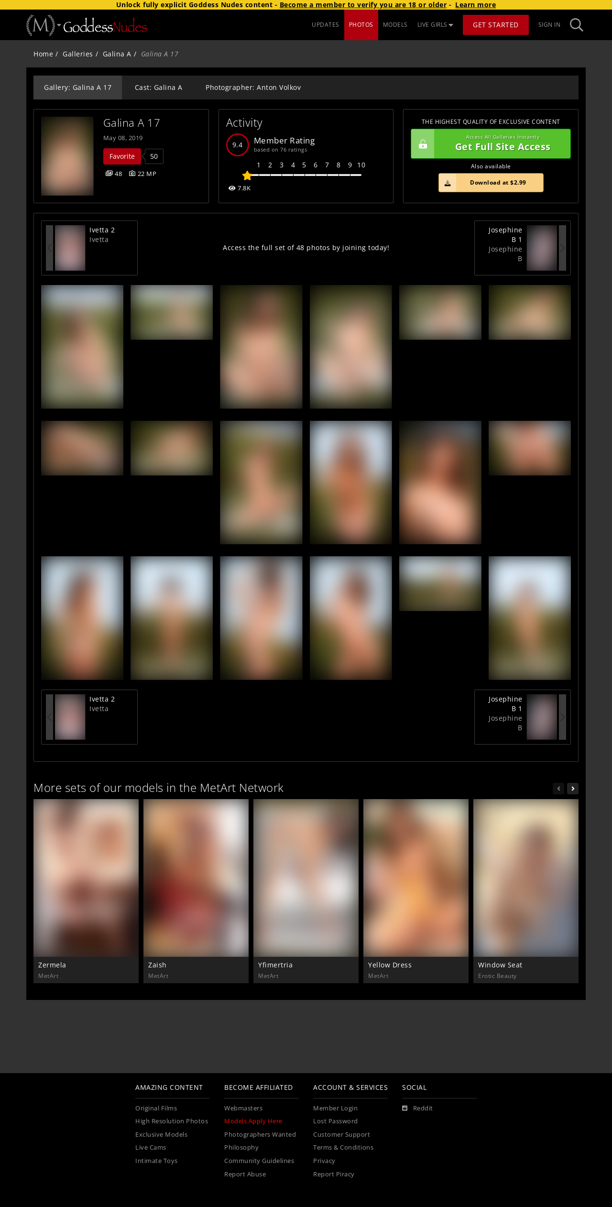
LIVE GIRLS (435, 25)
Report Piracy (334, 1174)
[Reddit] (417, 1108)
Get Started (496, 24)
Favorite (122, 156)
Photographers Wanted (260, 1134)
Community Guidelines (259, 1161)
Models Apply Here (253, 1121)
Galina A (117, 53)
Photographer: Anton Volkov (253, 87)
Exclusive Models (161, 1134)
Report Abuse (245, 1174)
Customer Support (341, 1134)
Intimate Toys (156, 1161)
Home (43, 53)
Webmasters (243, 1108)
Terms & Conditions (343, 1147)
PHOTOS (361, 25)
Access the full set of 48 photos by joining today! (306, 247)
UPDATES (325, 25)
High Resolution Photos (171, 1121)
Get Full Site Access (488, 144)
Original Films (156, 1108)
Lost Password (335, 1121)
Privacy (324, 1161)
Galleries (78, 53)
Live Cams (150, 1147)
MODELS (395, 25)
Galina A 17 (132, 122)
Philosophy (241, 1147)
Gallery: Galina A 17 (77, 87)
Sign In (549, 25)
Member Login (335, 1108)
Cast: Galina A (159, 87)
